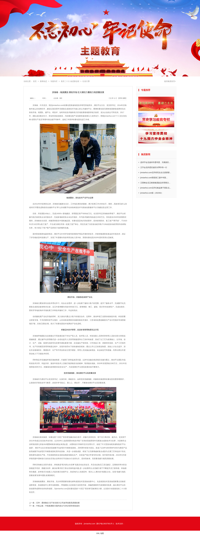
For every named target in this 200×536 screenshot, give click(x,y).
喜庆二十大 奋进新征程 (70, 81)
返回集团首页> (170, 81)
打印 (120, 98)
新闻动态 (43, 81)
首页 (35, 81)
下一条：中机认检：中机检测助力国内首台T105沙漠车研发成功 (54, 506)
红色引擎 (86, 81)
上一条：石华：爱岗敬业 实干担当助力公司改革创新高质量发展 (54, 503)
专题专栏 (54, 81)
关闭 (124, 98)
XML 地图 (100, 533)
